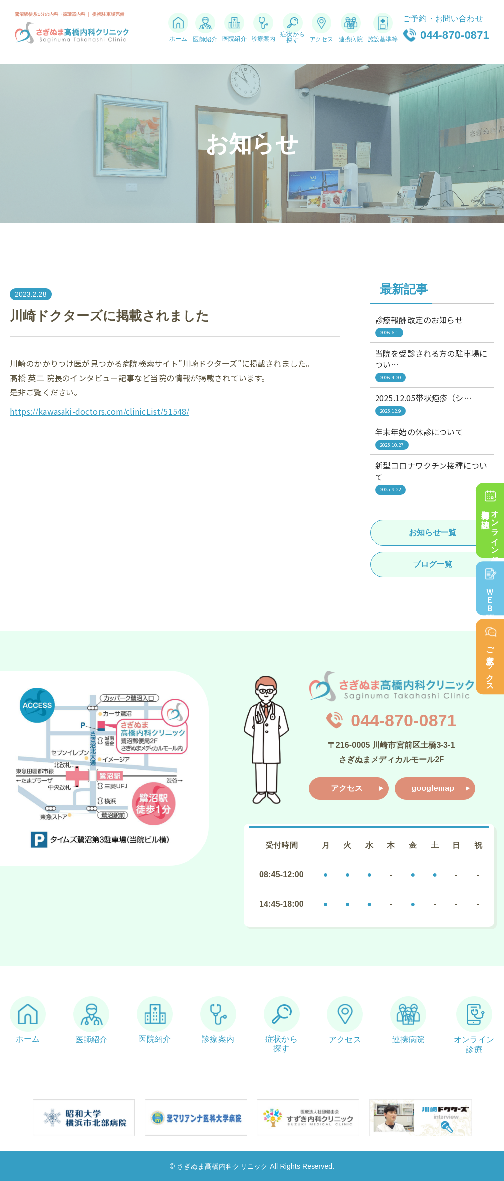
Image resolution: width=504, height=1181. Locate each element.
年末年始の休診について (432, 438)
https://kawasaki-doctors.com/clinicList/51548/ (99, 411)
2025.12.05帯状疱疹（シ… (432, 404)
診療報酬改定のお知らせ (432, 325)
